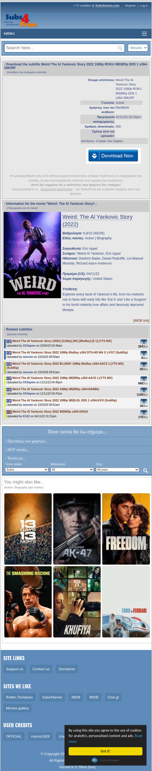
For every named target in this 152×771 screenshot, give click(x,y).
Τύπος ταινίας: (13, 464)
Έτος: (99, 464)
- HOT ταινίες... (17, 450)
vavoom (28, 356)
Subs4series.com (107, 5)
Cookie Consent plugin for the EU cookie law (105, 760)
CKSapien (29, 345)
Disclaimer (67, 669)
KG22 (26, 416)
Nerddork (122, 108)
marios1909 (40, 736)
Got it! (105, 751)
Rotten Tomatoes (19, 697)
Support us (14, 669)
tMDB (93, 697)
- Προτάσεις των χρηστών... (26, 441)
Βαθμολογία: (58, 464)
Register (130, 5)
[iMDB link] (141, 321)
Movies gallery (17, 708)
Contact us (41, 669)
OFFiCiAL (14, 736)
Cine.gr (113, 697)
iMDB (76, 697)
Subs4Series (52, 697)
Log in (144, 5)
